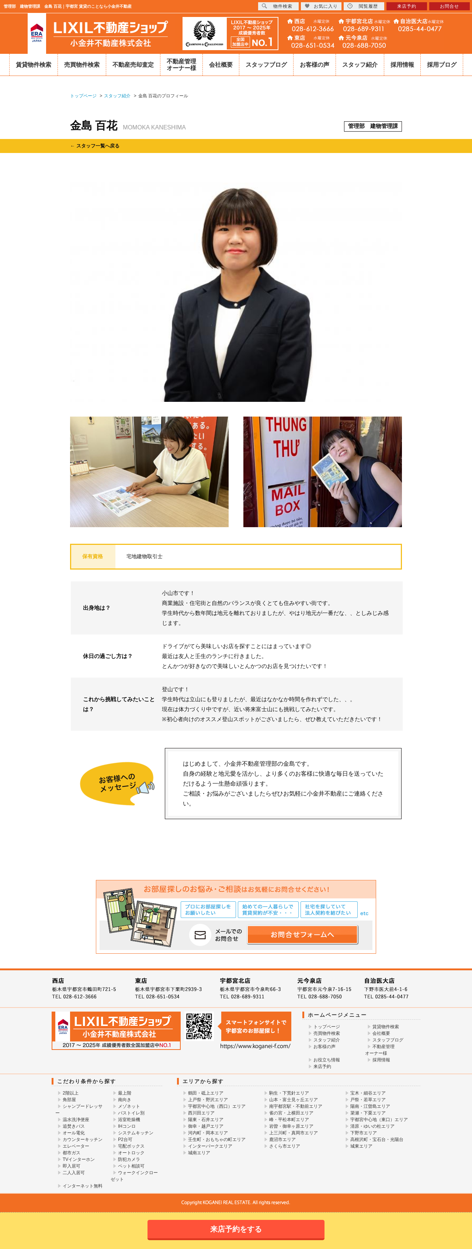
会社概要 (221, 65)
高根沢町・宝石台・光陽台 (376, 1139)
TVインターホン (79, 1159)
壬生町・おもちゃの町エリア (217, 1139)
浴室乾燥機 (129, 1119)
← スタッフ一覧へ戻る (94, 146)
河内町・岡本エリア (208, 1132)
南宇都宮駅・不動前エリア (295, 1106)
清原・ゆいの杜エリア (372, 1126)
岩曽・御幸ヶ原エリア (291, 1126)
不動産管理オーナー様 (181, 64)
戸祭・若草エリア (368, 1099)
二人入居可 (74, 1172)
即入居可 (71, 1166)
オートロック (131, 1152)
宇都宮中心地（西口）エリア (217, 1106)
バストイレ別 (131, 1113)
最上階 (124, 1093)
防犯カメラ (129, 1159)
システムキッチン (135, 1132)
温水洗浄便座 (76, 1119)
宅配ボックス (131, 1146)
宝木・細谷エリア (368, 1093)
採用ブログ (442, 65)
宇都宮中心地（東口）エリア (379, 1119)
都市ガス (71, 1152)
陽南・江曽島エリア (370, 1106)
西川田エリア (201, 1113)
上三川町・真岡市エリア (293, 1132)
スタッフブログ (266, 65)
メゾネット (129, 1106)
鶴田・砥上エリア (205, 1093)
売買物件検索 (82, 65)
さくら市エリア (284, 1146)
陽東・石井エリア (205, 1119)
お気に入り (321, 6)
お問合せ (449, 6)
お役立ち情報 (326, 1059)
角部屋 (69, 1099)
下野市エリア (363, 1132)
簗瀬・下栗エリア (368, 1113)
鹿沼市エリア (282, 1139)
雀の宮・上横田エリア (291, 1113)
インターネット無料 (83, 1186)
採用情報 (402, 65)
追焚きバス (74, 1126)
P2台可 (125, 1139)
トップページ (326, 1026)
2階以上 (71, 1093)
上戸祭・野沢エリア (208, 1099)
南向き (124, 1099)
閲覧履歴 (362, 6)
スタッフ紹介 (360, 65)
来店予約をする (236, 1229)
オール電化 (74, 1132)
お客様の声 (314, 65)
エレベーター (76, 1146)
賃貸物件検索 (33, 65)
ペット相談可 (131, 1166)
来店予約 (322, 1066)
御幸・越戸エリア (205, 1126)
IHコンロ (127, 1126)
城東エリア (361, 1146)
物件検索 (277, 6)
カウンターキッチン (83, 1139)
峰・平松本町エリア (289, 1119)
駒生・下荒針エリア (289, 1093)
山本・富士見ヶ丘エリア (293, 1099)
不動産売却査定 (133, 65)
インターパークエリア (210, 1146)
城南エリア (199, 1152)
